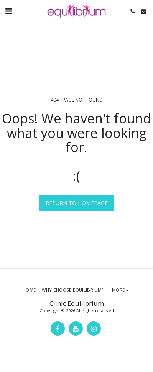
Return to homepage (77, 202)
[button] (8, 11)
